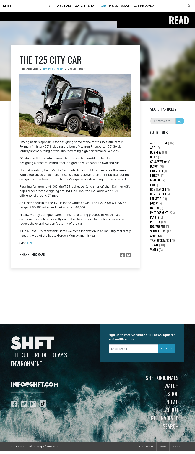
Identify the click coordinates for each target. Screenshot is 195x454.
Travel (157, 245)
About (126, 6)
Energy (157, 175)
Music (156, 203)
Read (102, 6)
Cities (156, 157)
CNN (28, 243)
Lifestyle (158, 199)
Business (158, 152)
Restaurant (159, 226)
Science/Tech (161, 231)
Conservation (161, 161)
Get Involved (144, 6)
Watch (80, 6)
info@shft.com (34, 385)
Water (156, 249)
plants (156, 217)
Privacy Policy (146, 446)
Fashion (157, 180)
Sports (156, 236)
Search (170, 426)
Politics (158, 222)
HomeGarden (160, 189)
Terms (163, 446)
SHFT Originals (60, 6)
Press (113, 6)
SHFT (7, 6)
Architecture (162, 143)
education (158, 171)
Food (156, 185)
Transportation (53, 69)
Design (157, 166)
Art (155, 148)
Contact (177, 446)
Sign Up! (166, 348)
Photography (162, 212)
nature (156, 208)
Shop (92, 6)
